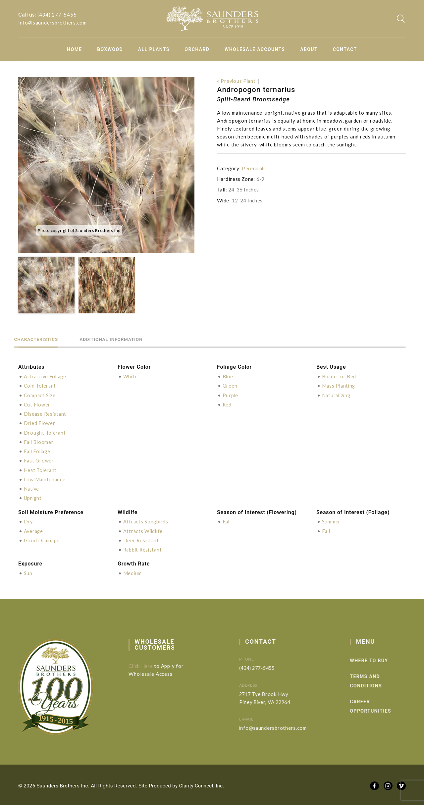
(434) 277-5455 (57, 15)
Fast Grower (39, 460)
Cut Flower (37, 404)
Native (32, 488)
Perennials (254, 168)
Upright (33, 497)
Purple (231, 395)
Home (74, 49)
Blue (228, 376)
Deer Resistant (141, 539)
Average (34, 529)
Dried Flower (40, 423)
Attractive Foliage (46, 376)
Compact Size (40, 395)
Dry (28, 520)
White (130, 376)
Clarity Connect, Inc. (202, 784)
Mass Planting (339, 386)
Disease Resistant (46, 413)
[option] (106, 165)
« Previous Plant (237, 81)
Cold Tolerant (40, 386)
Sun (28, 571)
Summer (331, 520)
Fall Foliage (38, 451)
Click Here (145, 664)
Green (230, 386)
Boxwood (110, 49)
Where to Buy (380, 659)
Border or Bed (339, 376)
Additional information (127, 339)
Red (227, 404)
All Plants (154, 49)
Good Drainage (42, 539)
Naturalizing (337, 395)
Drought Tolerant (45, 432)
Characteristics (41, 339)
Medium (132, 571)
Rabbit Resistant (143, 548)
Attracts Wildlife (144, 529)
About (309, 49)
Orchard (197, 49)
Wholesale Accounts (255, 49)
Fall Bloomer (39, 441)
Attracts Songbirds (146, 520)
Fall (227, 520)
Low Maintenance (45, 478)
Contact (345, 49)
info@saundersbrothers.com (52, 23)
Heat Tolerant (41, 469)
